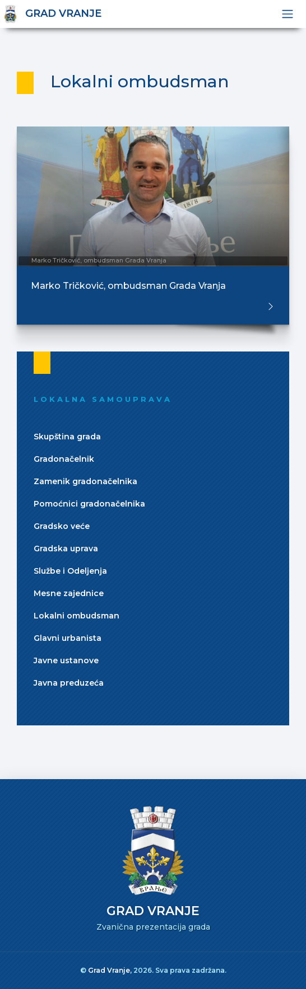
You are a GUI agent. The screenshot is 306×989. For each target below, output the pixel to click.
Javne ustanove (66, 660)
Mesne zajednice (69, 593)
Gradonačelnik (64, 459)
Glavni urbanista (67, 638)
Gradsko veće (62, 526)
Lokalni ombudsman (76, 616)
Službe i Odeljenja (70, 571)
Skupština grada (67, 437)
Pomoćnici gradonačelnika (89, 504)
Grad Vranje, (110, 970)
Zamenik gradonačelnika (85, 481)
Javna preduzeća (69, 683)
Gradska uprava (66, 548)
